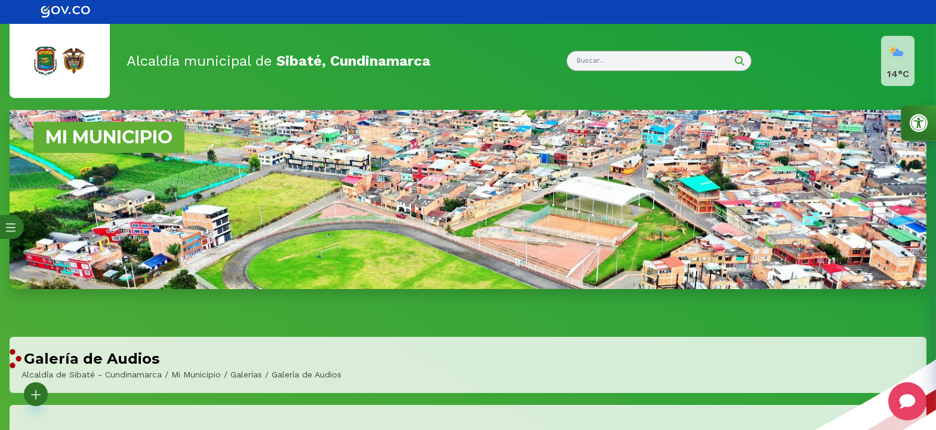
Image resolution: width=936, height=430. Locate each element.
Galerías (246, 374)
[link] (74, 12)
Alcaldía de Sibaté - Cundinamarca (91, 374)
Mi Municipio (196, 374)
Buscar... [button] (591, 60)
